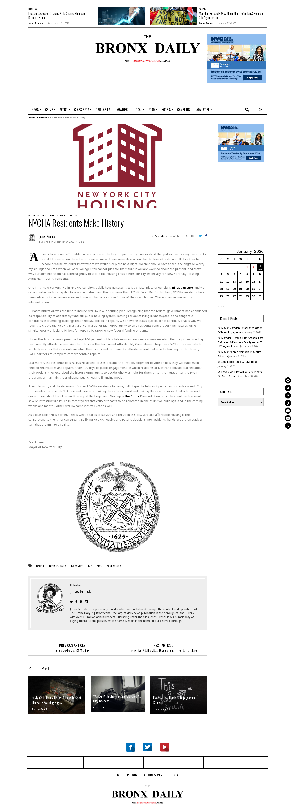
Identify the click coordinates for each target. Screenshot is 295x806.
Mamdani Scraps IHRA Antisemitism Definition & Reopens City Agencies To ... (231, 15)
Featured (42, 117)
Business (32, 9)
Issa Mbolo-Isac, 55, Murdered (239, 361)
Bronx (40, 566)
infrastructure (57, 566)
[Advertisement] (51, 47)
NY (90, 566)
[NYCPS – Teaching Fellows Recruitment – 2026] (236, 58)
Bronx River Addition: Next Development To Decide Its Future (163, 650)
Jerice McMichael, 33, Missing (72, 650)
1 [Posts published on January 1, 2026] (247, 267)
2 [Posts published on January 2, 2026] (253, 267)
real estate (114, 566)
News (60, 215)
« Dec (221, 306)
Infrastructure (48, 215)
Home (31, 117)
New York (77, 566)
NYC (99, 566)
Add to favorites (163, 235)
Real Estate (70, 215)
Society (202, 9)
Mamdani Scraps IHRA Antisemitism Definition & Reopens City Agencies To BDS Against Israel (240, 342)
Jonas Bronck (35, 23)
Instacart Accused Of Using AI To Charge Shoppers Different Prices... (57, 15)
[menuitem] (35, 109)
